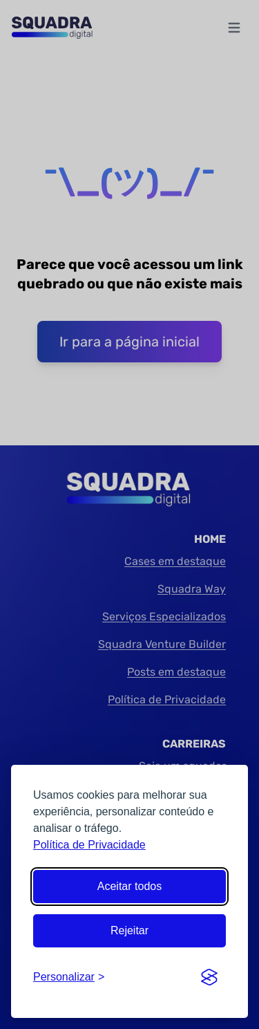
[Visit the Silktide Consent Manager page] (209, 977)
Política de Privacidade (89, 845)
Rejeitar (129, 930)
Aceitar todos (129, 886)
